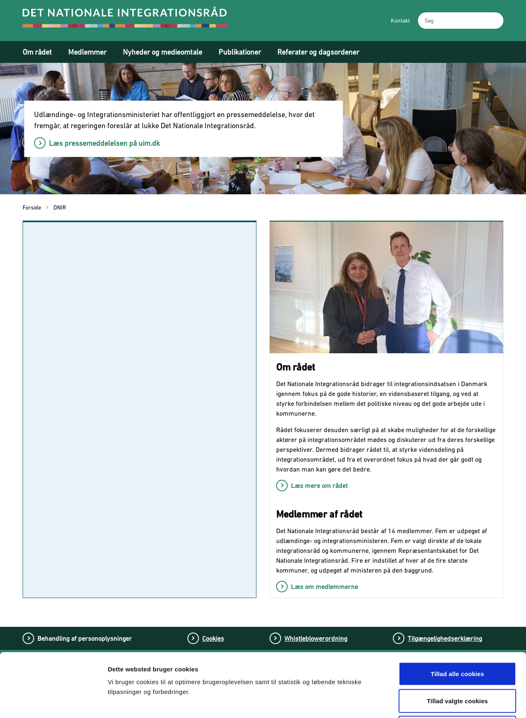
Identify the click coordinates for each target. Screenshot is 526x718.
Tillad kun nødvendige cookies (457, 663)
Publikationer (240, 52)
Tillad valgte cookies (457, 637)
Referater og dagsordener (318, 52)
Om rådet (37, 52)
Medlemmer (87, 52)
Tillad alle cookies (457, 610)
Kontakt (400, 20)
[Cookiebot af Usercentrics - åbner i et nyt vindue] (53, 702)
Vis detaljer (430, 701)
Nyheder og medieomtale (162, 52)
